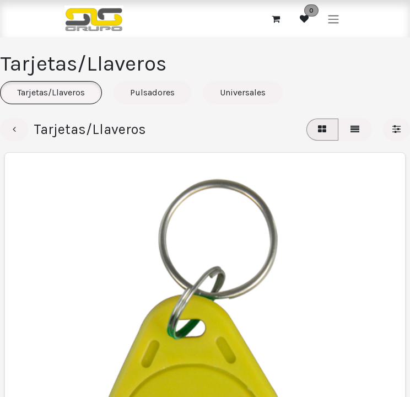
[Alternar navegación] (333, 18)
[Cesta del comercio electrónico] (275, 18)
